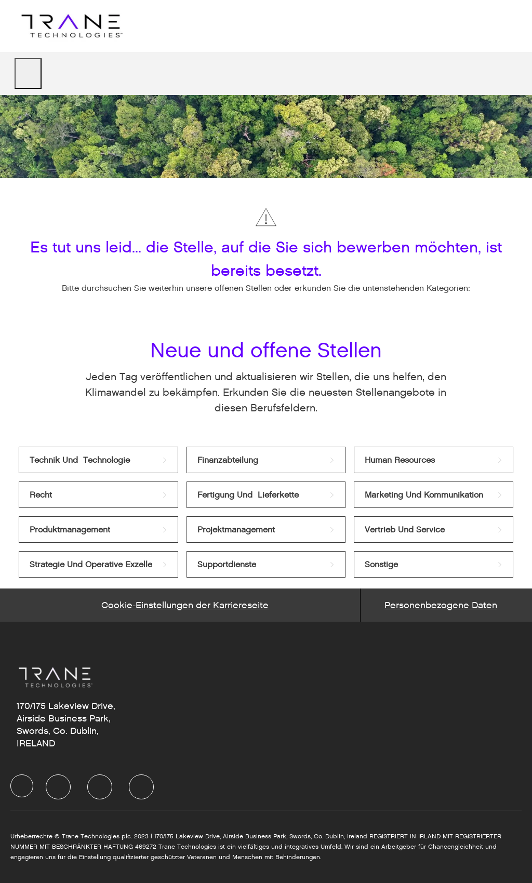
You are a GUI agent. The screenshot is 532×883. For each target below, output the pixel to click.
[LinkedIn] (58, 786)
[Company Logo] (71, 25)
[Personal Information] (441, 605)
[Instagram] (141, 786)
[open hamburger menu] (28, 73)
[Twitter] (99, 786)
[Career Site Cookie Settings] (185, 605)
